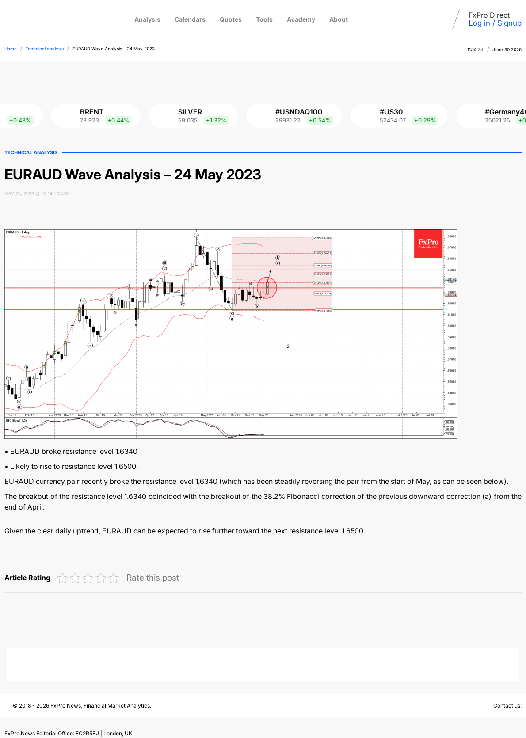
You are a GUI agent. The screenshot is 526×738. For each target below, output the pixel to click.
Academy (301, 19)
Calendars (190, 19)
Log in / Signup (495, 23)
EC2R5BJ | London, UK (104, 733)
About (338, 19)
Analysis (147, 19)
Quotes (231, 19)
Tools (264, 19)
